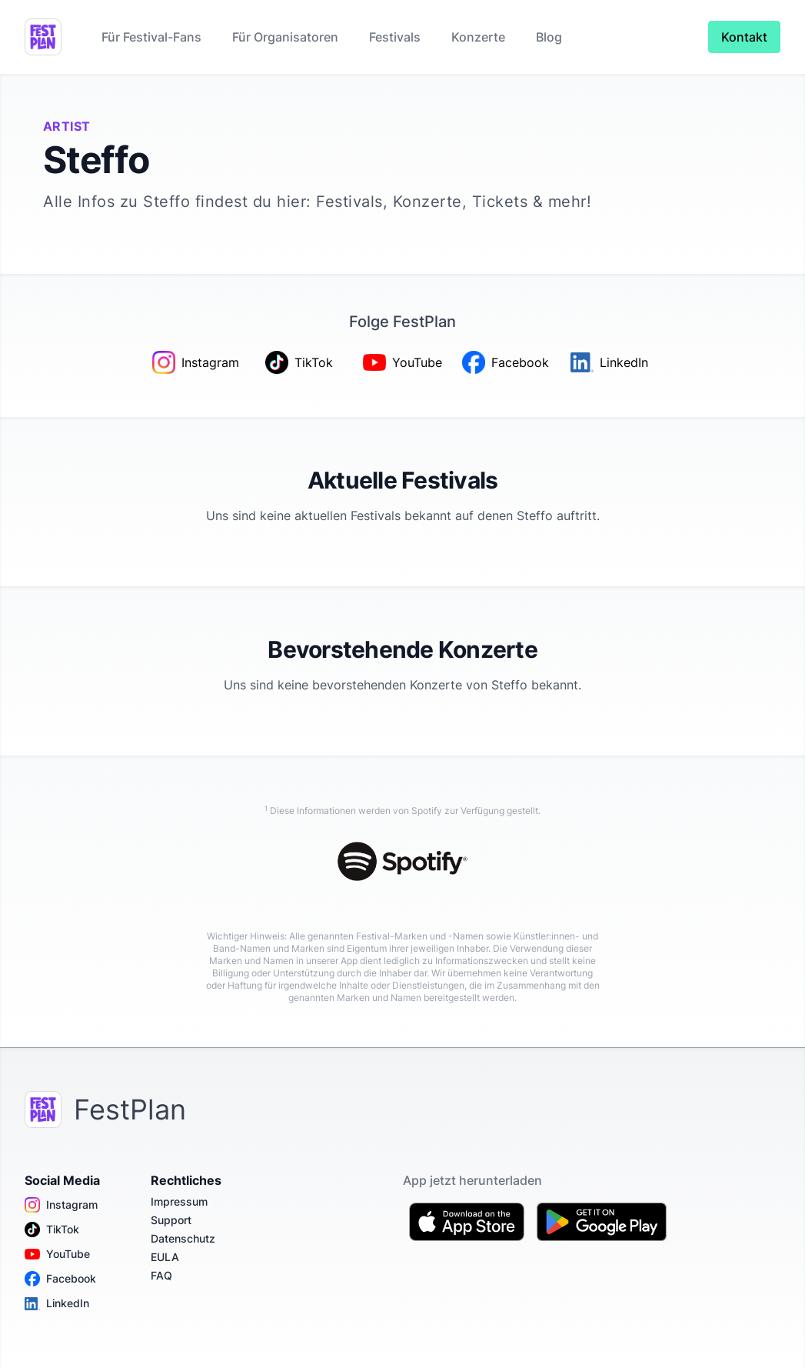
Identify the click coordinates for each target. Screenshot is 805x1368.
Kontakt (744, 37)
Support (171, 1219)
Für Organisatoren (285, 37)
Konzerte (478, 37)
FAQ (161, 1275)
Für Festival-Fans (151, 37)
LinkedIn (57, 1303)
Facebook (60, 1279)
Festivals (395, 37)
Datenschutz (183, 1238)
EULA (165, 1256)
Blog (549, 37)
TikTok (52, 1229)
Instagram (61, 1205)
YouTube (57, 1254)
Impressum (179, 1201)
